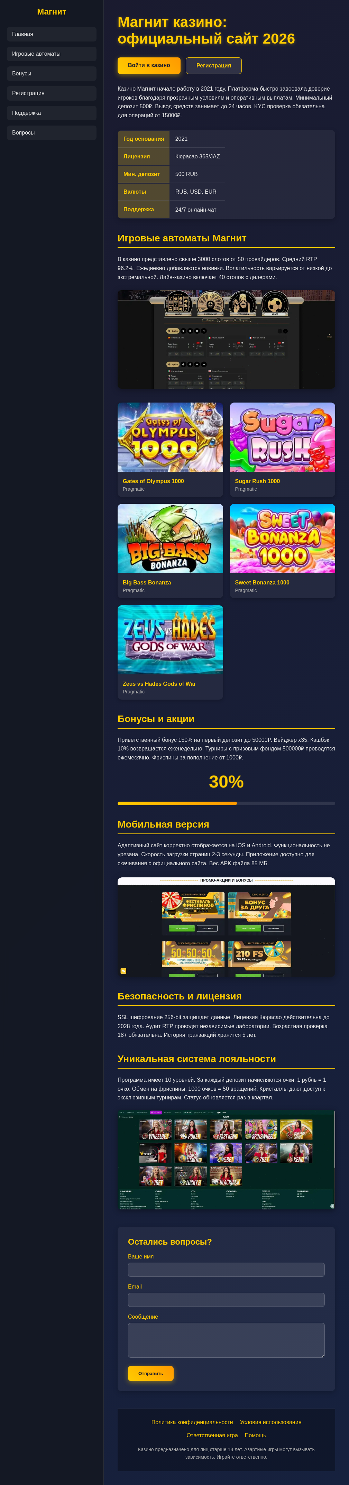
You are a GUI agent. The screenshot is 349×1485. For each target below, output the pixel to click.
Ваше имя (141, 1257)
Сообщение (143, 1317)
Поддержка (26, 113)
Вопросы (23, 133)
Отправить (150, 1373)
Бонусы (21, 73)
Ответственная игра (212, 1435)
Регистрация (28, 93)
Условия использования (271, 1422)
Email (135, 1287)
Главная (22, 34)
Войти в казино (149, 65)
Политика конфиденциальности (192, 1422)
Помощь (255, 1435)
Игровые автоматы (36, 54)
